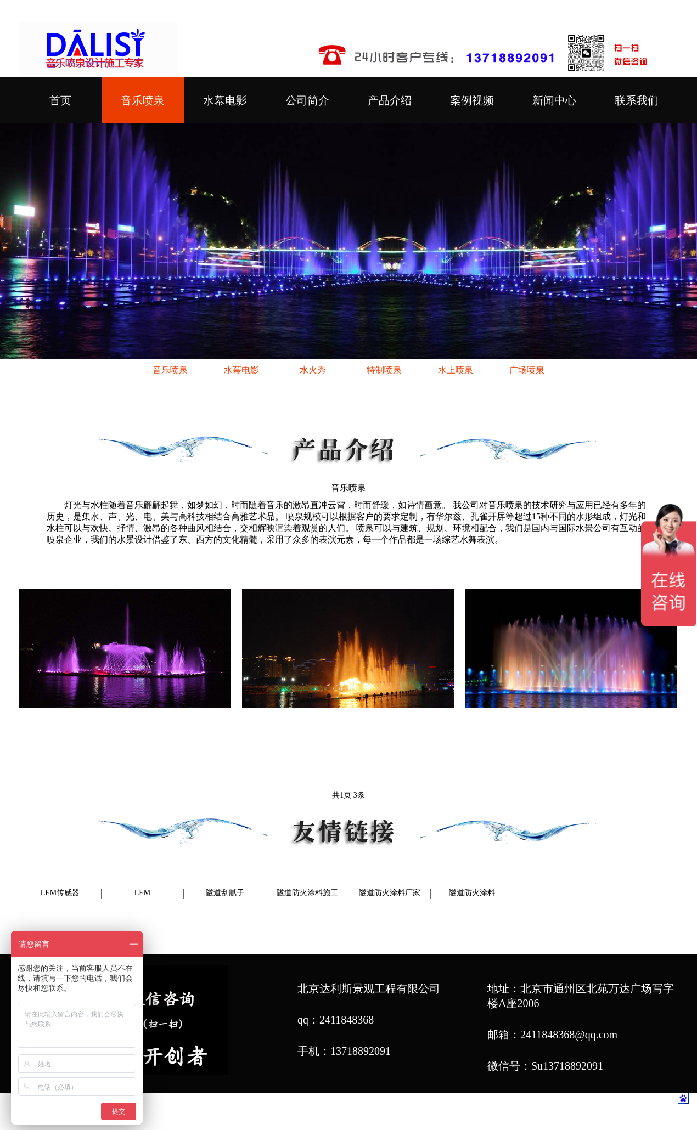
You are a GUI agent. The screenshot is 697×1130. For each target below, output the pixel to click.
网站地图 (577, 1112)
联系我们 (637, 100)
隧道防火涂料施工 (307, 893)
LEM (142, 893)
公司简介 (307, 100)
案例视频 (472, 100)
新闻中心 (554, 100)
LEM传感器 (60, 893)
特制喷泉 (384, 370)
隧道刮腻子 (225, 893)
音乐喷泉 (143, 100)
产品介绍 (390, 100)
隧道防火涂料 (472, 893)
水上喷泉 (455, 370)
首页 (60, 100)
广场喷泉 (526, 370)
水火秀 (313, 370)
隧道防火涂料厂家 (389, 893)
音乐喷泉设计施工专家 (497, 1112)
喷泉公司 (319, 1112)
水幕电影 (225, 100)
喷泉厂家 (413, 1112)
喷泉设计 (366, 1112)
